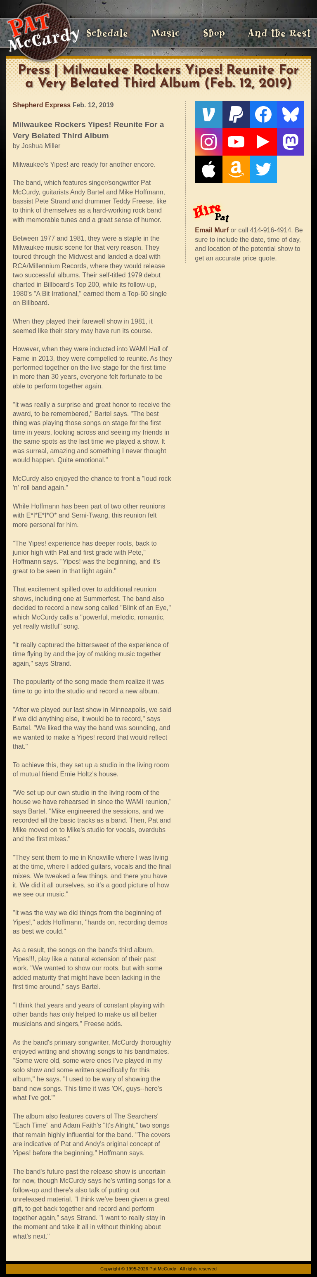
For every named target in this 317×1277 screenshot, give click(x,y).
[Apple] (208, 169)
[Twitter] (263, 169)
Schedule (107, 33)
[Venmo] (208, 114)
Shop (214, 33)
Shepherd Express (42, 105)
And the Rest (279, 33)
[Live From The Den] (263, 141)
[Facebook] (263, 114)
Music (165, 33)
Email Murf (212, 230)
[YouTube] (236, 141)
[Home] (42, 33)
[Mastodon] (290, 141)
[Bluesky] (290, 114)
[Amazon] (236, 169)
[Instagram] (208, 141)
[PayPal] (236, 114)
